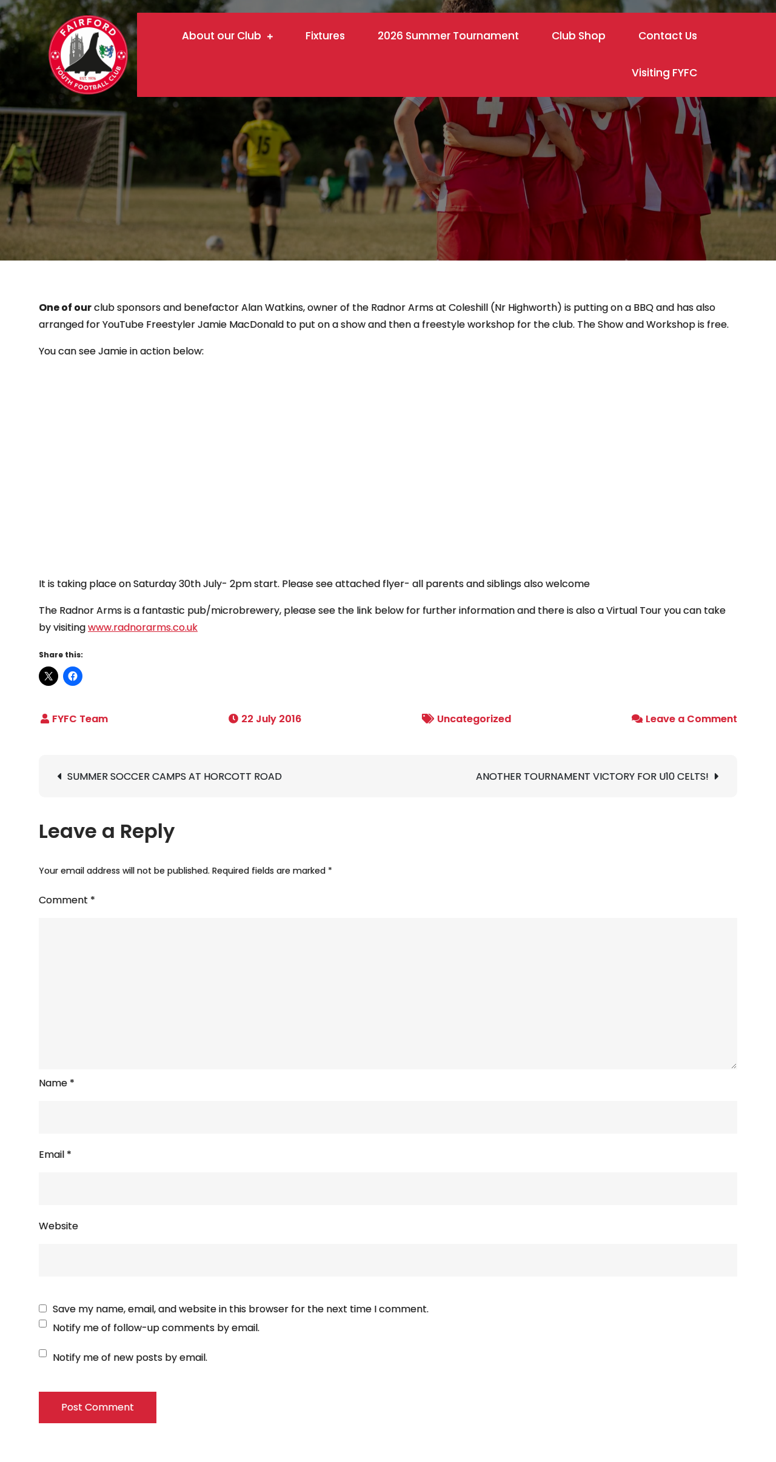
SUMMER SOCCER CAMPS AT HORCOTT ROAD (174, 776)
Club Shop (579, 35)
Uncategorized (474, 719)
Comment (67, 900)
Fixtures (325, 35)
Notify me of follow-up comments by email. (156, 1328)
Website (58, 1226)
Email (55, 1154)
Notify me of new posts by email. (130, 1357)
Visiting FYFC (664, 72)
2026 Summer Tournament (448, 35)
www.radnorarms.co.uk (143, 627)
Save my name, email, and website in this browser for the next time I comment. (241, 1309)
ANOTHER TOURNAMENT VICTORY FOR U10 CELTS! (592, 776)
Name (57, 1083)
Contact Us (667, 35)
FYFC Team (80, 719)
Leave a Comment (691, 719)
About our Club (221, 35)
